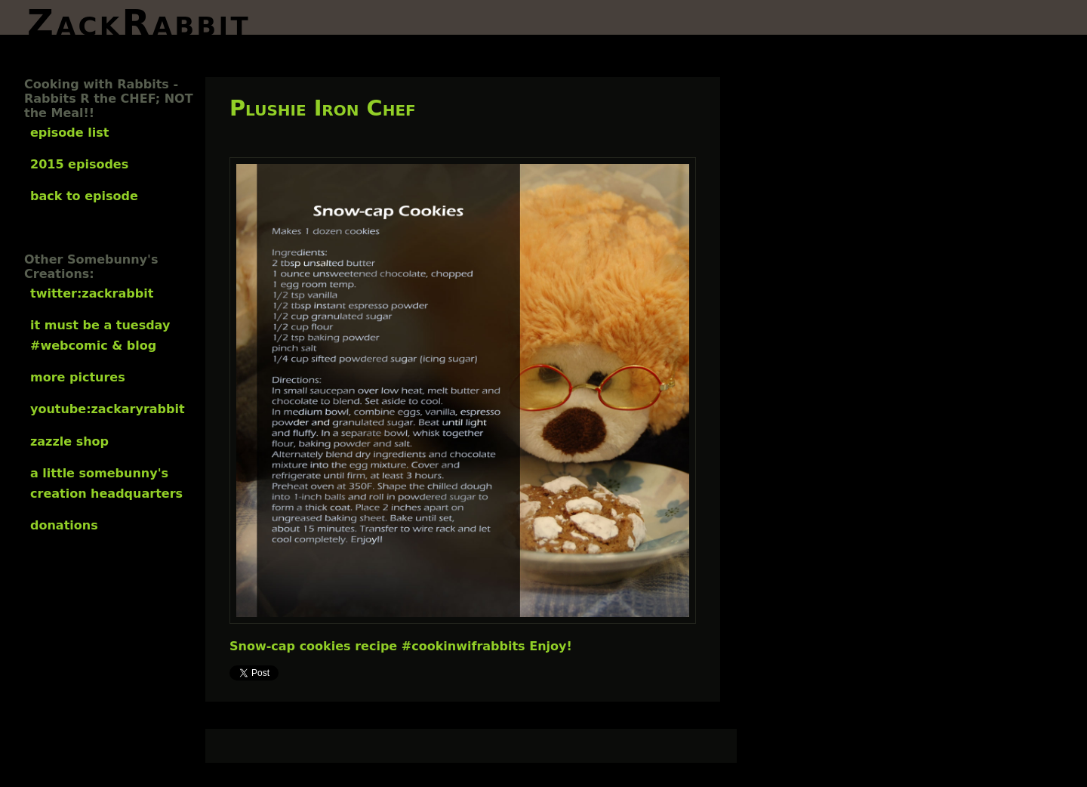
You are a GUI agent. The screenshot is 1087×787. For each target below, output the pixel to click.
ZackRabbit (139, 18)
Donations (64, 525)
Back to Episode (84, 196)
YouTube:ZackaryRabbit (107, 409)
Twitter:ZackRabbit (91, 293)
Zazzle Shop (69, 441)
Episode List (69, 132)
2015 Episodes (79, 164)
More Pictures (77, 377)
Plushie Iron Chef (322, 108)
